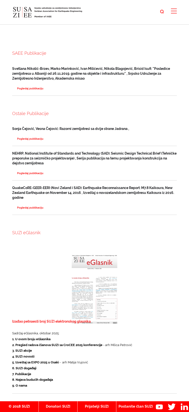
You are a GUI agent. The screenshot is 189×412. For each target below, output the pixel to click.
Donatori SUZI (58, 406)
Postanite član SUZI (136, 406)
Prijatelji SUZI (97, 406)
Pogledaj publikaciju (30, 88)
